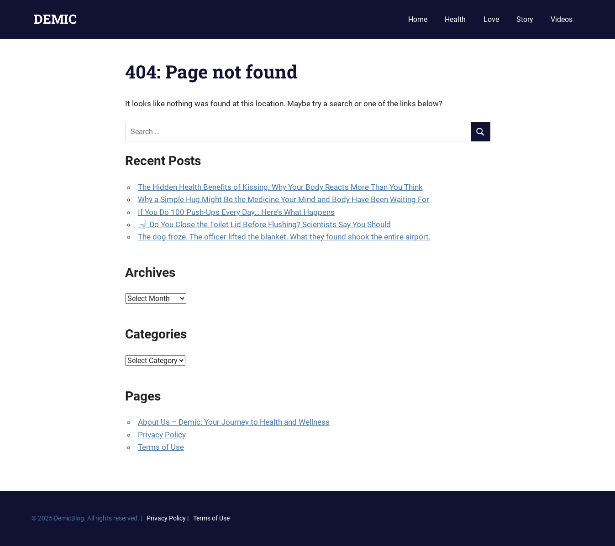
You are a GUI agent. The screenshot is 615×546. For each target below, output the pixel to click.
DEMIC (55, 18)
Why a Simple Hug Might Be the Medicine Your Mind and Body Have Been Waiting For (283, 199)
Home (417, 19)
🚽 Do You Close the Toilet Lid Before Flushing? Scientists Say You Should (264, 224)
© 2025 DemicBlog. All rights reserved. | (87, 518)
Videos (562, 19)
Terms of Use (161, 447)
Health (455, 19)
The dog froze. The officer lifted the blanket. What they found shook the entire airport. (284, 236)
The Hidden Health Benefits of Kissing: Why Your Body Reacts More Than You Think (280, 187)
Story (524, 19)
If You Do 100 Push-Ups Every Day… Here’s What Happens (236, 212)
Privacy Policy (162, 434)
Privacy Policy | (168, 518)
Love (491, 19)
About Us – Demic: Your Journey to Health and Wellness (234, 421)
